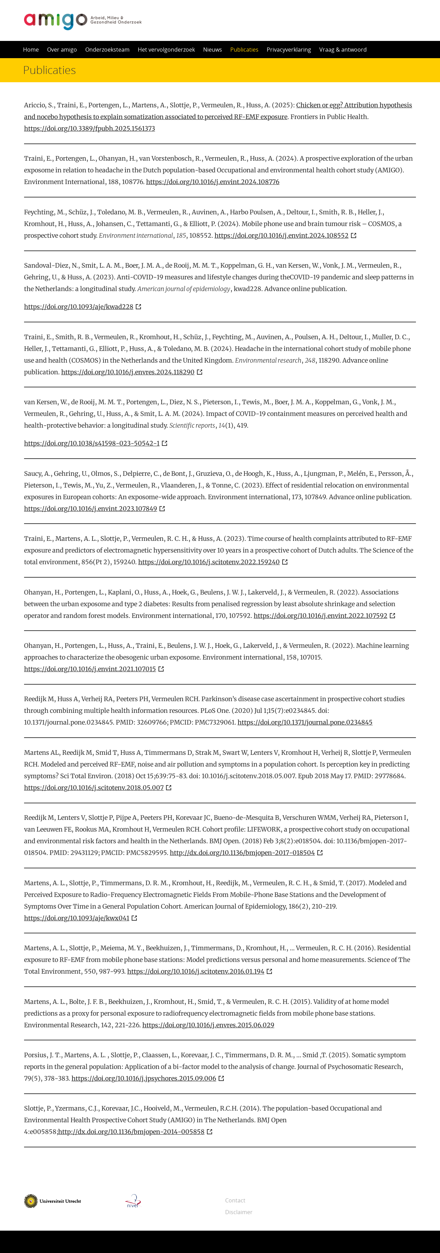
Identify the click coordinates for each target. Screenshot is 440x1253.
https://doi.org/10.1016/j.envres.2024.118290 (128, 372)
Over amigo (62, 49)
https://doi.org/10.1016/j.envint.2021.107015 (90, 669)
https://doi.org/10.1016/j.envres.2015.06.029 (208, 1025)
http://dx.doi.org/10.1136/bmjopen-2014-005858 (131, 1132)
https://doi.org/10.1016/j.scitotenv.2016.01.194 (195, 971)
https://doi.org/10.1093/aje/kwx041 (76, 918)
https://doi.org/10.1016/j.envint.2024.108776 (212, 182)
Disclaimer (239, 1212)
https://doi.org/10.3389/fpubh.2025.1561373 (89, 128)
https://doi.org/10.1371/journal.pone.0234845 (305, 722)
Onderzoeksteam (107, 49)
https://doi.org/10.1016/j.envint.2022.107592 (320, 616)
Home (31, 49)
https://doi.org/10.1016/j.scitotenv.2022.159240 (209, 562)
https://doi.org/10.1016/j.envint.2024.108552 (281, 235)
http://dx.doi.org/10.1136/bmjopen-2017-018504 (242, 853)
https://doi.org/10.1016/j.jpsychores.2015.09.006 (144, 1078)
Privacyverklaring (289, 49)
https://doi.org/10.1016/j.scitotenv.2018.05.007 (94, 788)
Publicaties (244, 49)
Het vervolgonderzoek (166, 49)
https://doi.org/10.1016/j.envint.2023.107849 (90, 509)
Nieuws (212, 49)
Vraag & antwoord (343, 49)
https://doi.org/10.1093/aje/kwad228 (78, 307)
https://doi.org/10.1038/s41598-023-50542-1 (92, 443)
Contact (235, 1200)
